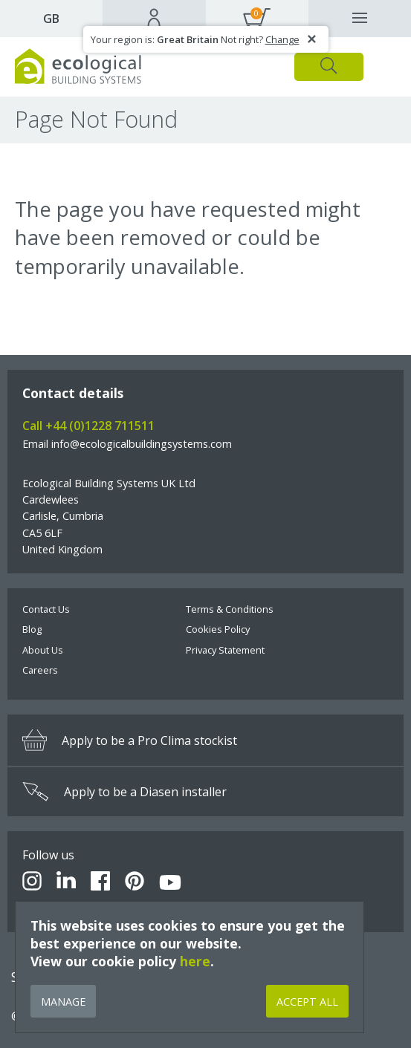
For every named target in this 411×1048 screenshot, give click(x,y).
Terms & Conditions (230, 609)
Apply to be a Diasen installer (124, 791)
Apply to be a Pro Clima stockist (129, 740)
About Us (42, 650)
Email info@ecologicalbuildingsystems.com (127, 444)
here (195, 961)
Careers (40, 670)
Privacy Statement (225, 650)
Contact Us (46, 609)
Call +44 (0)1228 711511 (88, 425)
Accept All (307, 1002)
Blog (32, 629)
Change (282, 39)
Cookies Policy (218, 629)
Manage (63, 1002)
